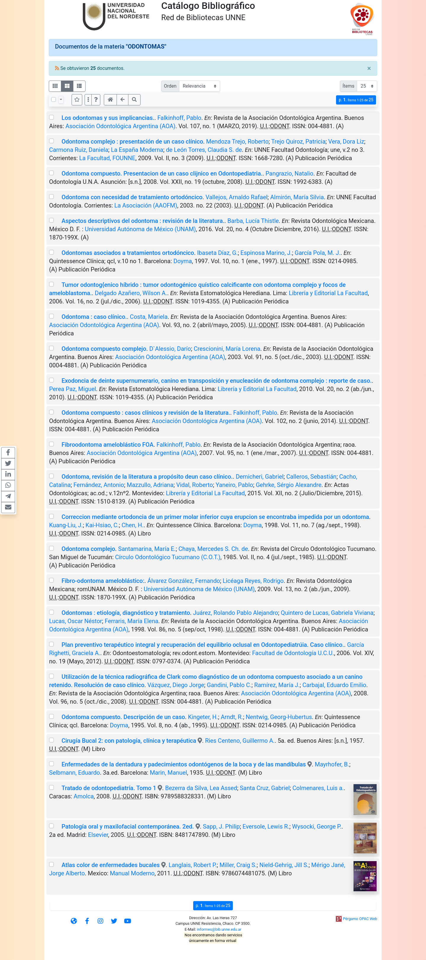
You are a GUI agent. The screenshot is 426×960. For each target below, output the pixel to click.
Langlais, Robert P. (193, 865)
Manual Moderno (132, 873)
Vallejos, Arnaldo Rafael (237, 197)
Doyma (182, 261)
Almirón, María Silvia (297, 197)
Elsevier (98, 834)
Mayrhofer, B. (332, 764)
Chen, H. (132, 525)
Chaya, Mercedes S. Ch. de (213, 548)
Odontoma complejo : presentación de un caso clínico (132, 141)
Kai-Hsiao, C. (102, 525)
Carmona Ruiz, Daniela (78, 149)
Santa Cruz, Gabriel (265, 788)
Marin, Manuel (168, 772)
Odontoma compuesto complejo (104, 348)
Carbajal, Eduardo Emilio (334, 685)
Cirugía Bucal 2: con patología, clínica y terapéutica (129, 740)
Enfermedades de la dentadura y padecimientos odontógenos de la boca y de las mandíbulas (184, 764)
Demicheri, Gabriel (260, 476)
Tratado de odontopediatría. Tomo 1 (109, 788)
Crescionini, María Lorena (227, 348)
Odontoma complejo (88, 548)
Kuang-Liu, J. (66, 525)
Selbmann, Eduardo (74, 772)
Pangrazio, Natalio (290, 173)
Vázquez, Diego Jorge (175, 685)
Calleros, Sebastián (311, 476)
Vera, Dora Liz (346, 141)
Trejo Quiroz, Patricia (298, 141)
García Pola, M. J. (318, 252)
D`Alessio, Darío (170, 348)
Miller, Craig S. (238, 865)
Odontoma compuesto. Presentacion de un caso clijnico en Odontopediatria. (162, 173)
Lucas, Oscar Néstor (75, 621)
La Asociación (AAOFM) (145, 205)
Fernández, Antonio (98, 484)
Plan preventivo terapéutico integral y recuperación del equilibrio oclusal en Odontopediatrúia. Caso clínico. (203, 644)
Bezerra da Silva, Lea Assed (201, 788)
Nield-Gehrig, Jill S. (284, 865)
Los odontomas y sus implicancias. (108, 117)
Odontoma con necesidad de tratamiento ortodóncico (132, 197)
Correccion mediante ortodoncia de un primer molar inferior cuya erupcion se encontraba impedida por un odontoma (215, 516)
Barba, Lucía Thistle (253, 220)
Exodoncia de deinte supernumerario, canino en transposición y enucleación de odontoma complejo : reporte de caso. (217, 380)
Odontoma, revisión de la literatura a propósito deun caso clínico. (147, 476)
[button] (95, 99)
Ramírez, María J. (277, 685)
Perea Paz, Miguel (72, 389)
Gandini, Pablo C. (229, 685)
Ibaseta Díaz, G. (217, 252)
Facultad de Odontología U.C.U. (293, 653)
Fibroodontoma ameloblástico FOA (108, 444)
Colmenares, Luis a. (318, 788)
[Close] (369, 68)
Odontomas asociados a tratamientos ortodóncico (128, 252)
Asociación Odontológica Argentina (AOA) (120, 126)
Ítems (348, 86)
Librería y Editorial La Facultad (328, 293)
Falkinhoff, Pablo (179, 117)
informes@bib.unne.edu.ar (219, 929)
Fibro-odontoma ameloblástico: (103, 580)
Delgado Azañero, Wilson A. (131, 293)
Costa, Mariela (148, 316)
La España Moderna (137, 149)
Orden (170, 86)
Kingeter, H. (203, 717)
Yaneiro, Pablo (234, 484)
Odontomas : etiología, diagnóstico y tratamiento (126, 612)
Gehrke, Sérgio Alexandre (289, 484)
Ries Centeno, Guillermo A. (240, 740)
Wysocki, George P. (316, 826)
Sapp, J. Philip (221, 826)
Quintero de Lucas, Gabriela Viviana (327, 612)
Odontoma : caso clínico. (94, 316)
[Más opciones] (88, 99)
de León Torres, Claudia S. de (204, 149)
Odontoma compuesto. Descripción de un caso (123, 717)
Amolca (84, 796)
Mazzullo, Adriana (150, 484)
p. (356, 100)
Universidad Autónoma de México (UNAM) (140, 229)
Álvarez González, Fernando (183, 580)
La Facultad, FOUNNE (107, 158)
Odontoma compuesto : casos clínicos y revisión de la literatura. (146, 412)
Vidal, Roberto (194, 484)
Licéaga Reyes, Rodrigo (253, 580)
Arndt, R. (232, 717)
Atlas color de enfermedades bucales (111, 865)
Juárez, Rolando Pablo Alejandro (235, 612)
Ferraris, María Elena (131, 621)
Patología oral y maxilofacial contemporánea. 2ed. (128, 826)
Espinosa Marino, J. (266, 252)
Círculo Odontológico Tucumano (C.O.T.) (167, 557)
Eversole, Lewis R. (266, 826)
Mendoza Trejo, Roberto (237, 141)
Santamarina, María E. (147, 548)
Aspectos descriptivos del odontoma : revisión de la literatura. (143, 220)
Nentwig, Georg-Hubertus (279, 717)
